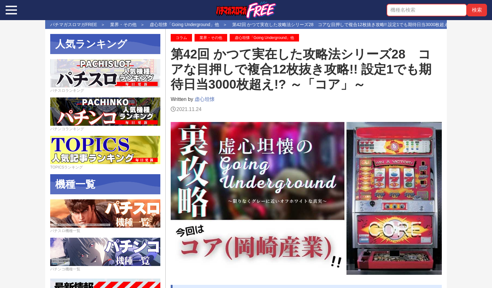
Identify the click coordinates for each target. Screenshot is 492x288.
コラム (181, 38)
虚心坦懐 (205, 99)
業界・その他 (211, 38)
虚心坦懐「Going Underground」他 (264, 38)
